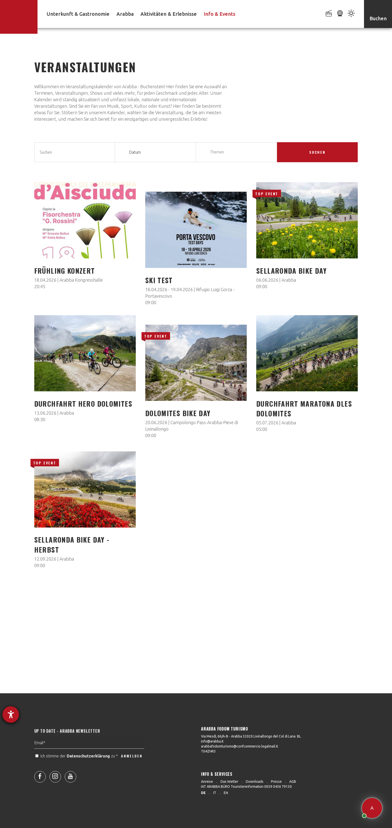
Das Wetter (229, 782)
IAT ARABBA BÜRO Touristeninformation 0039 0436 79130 (246, 787)
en (226, 793)
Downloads (255, 782)
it (214, 793)
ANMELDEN (131, 766)
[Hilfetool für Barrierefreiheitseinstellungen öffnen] (10, 714)
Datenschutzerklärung (88, 766)
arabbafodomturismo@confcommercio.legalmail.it (239, 746)
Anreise (207, 782)
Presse (276, 782)
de (203, 793)
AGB (292, 782)
